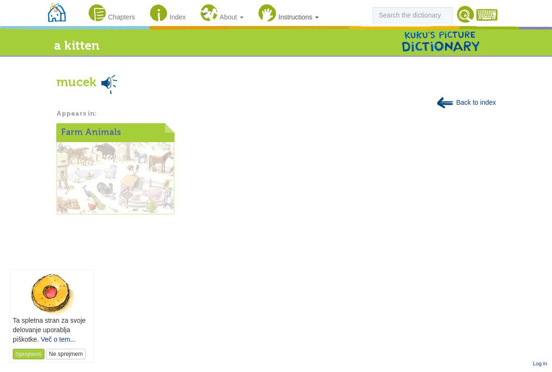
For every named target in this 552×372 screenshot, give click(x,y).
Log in (540, 363)
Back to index (466, 102)
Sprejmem (29, 354)
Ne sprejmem (66, 354)
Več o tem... (58, 339)
